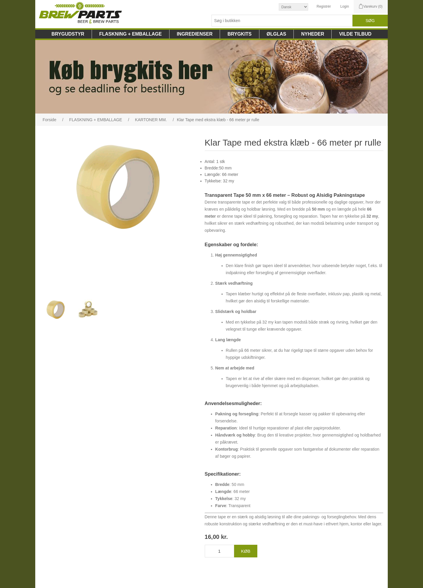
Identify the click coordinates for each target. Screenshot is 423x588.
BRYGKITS (239, 33)
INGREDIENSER (195, 33)
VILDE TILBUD (355, 33)
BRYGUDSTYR (67, 33)
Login (344, 6)
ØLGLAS (276, 33)
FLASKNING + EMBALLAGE (130, 33)
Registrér (324, 6)
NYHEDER (312, 33)
